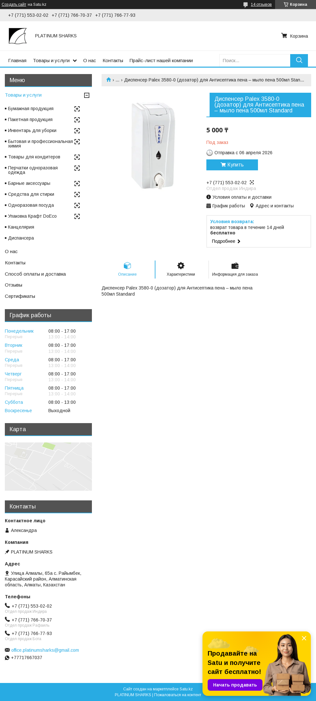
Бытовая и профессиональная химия (40, 143)
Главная (17, 60)
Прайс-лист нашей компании (161, 60)
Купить (235, 164)
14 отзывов (261, 4)
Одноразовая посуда (31, 205)
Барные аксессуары (29, 183)
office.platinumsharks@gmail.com (45, 650)
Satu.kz (186, 689)
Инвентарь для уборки (32, 130)
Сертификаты (20, 296)
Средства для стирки (31, 194)
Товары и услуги (51, 60)
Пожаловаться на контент (177, 695)
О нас (89, 60)
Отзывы (13, 285)
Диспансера (21, 238)
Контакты (113, 60)
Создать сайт (14, 4)
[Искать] (299, 60)
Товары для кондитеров (34, 156)
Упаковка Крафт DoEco (32, 216)
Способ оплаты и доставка (35, 274)
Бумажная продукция (31, 108)
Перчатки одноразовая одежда (33, 170)
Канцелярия (21, 227)
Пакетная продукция (30, 119)
